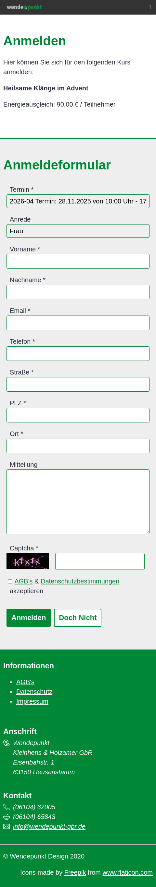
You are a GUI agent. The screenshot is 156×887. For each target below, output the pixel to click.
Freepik (75, 872)
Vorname (23, 249)
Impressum (32, 701)
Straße (19, 372)
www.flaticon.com (128, 872)
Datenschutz (34, 691)
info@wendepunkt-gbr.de (49, 826)
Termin (19, 189)
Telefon (20, 341)
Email (18, 310)
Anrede (20, 219)
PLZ (16, 403)
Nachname (25, 279)
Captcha (22, 548)
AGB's (23, 581)
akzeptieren (26, 590)
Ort (14, 433)
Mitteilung (24, 464)
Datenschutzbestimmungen (80, 581)
